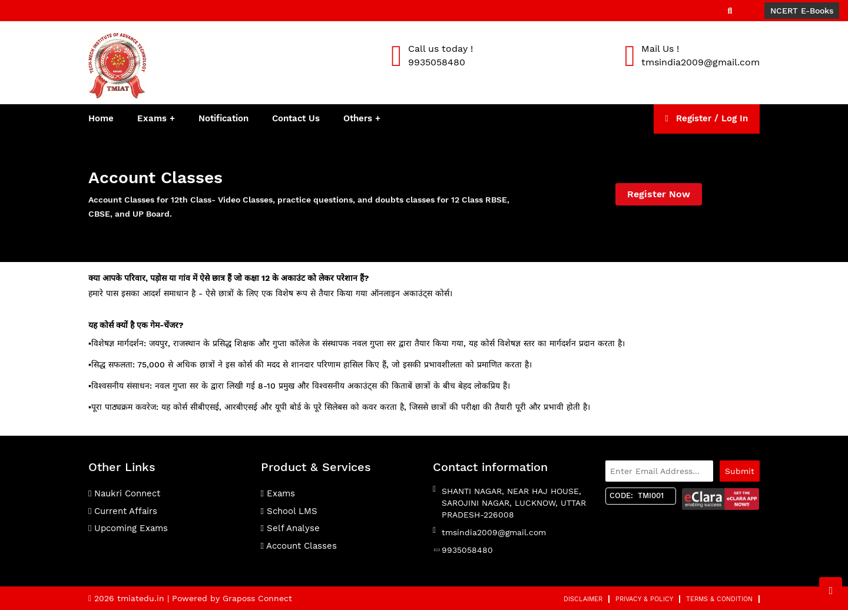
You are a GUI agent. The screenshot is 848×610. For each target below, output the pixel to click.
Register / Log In (706, 118)
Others (359, 118)
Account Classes (299, 546)
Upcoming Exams (128, 528)
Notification (223, 118)
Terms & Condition (719, 599)
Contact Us (296, 118)
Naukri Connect (124, 493)
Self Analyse (290, 528)
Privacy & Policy (644, 599)
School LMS (289, 511)
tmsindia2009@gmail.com (494, 532)
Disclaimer (583, 599)
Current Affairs (122, 511)
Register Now (658, 194)
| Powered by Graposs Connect (229, 598)
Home (101, 118)
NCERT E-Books (801, 10)
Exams (152, 118)
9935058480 (467, 550)
